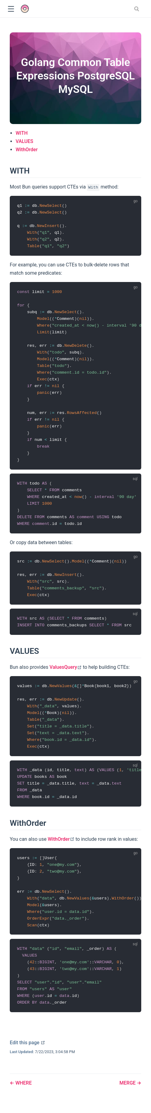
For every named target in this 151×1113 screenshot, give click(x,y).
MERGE (128, 1083)
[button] (11, 9)
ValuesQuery (65, 667)
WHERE (23, 1083)
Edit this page (27, 1042)
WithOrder (27, 149)
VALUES (24, 141)
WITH (22, 133)
